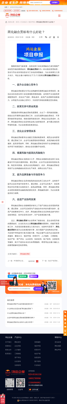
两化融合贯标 (25, 254)
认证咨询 (18, 361)
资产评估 (18, 357)
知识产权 (37, 353)
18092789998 (46, 10)
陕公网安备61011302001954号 (27, 400)
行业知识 (24, 22)
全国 (6, 7)
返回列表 (33, 261)
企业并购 (23, 276)
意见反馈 (58, 342)
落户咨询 (37, 361)
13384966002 (58, 10)
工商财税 (18, 353)
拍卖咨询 (37, 357)
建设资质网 (8, 10)
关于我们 (8, 342)
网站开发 (41, 400)
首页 (17, 22)
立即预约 (54, 2)
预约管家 (38, 288)
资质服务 (37, 342)
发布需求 (16, 10)
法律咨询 (18, 365)
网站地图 (58, 346)
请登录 (23, 11)
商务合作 (8, 350)
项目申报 (32, 22)
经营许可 (37, 350)
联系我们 (8, 353)
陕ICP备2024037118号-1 (47, 397)
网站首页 (18, 342)
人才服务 (18, 350)
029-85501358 (33, 10)
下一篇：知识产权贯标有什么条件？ (50, 261)
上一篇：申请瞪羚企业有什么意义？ (16, 261)
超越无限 (47, 400)
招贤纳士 (8, 346)
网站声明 (58, 350)
